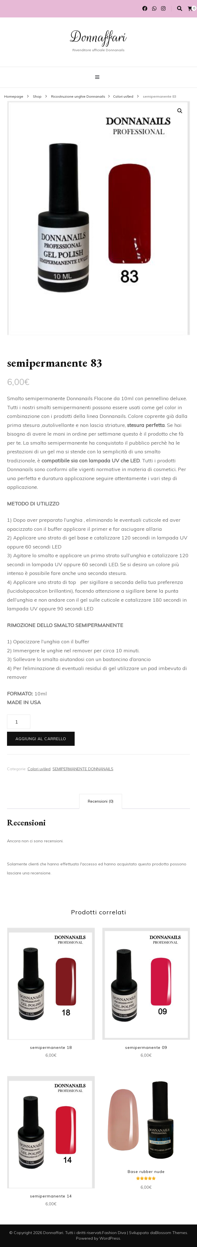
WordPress (109, 1238)
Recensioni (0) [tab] (100, 801)
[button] (180, 111)
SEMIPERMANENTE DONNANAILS (82, 768)
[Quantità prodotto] (18, 722)
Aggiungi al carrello (40, 738)
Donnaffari (98, 37)
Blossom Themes (171, 1232)
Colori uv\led (39, 768)
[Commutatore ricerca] (179, 8)
